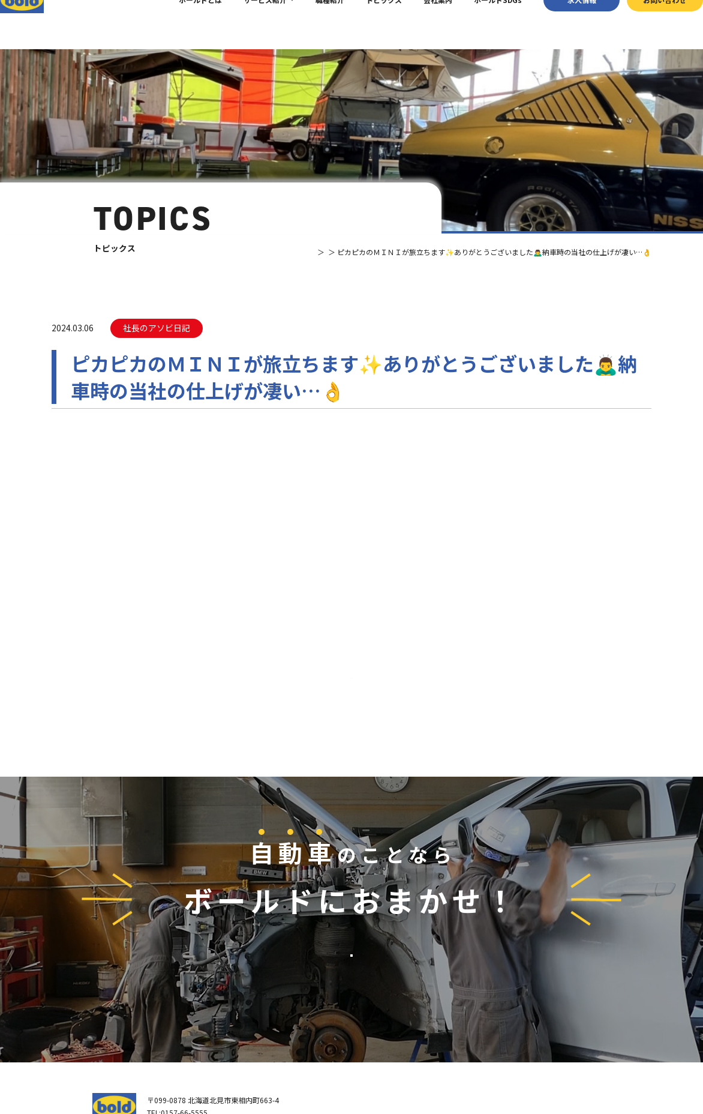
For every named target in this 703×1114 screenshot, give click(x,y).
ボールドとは (182, 24)
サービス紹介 (247, 24)
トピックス (366, 24)
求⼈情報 (563, 24)
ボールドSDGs (480, 24)
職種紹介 (312, 24)
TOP (272, 252)
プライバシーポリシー (581, 1066)
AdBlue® (478, 1010)
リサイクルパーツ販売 (501, 994)
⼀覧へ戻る (351, 502)
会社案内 (419, 24)
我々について (383, 970)
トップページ (383, 944)
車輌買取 (479, 964)
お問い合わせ (647, 24)
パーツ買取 (483, 979)
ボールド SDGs (389, 1020)
